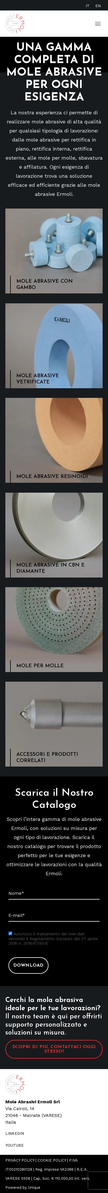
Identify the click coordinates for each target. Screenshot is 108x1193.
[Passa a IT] (87, 5)
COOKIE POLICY (52, 1160)
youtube (14, 1145)
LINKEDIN (14, 1133)
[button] (98, 23)
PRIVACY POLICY (19, 1160)
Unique (34, 1187)
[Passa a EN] (97, 5)
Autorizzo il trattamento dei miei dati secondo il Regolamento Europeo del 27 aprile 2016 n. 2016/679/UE (53, 939)
